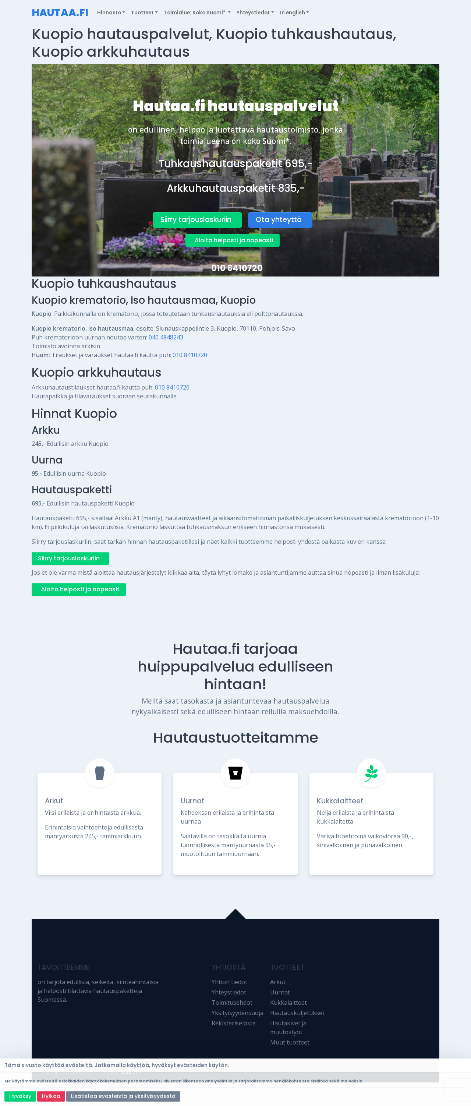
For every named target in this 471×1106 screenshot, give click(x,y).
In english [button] (292, 12)
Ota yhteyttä (279, 220)
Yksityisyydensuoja (237, 1013)
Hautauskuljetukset (297, 1013)
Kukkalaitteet (340, 801)
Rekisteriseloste (234, 1023)
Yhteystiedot (229, 992)
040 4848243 (166, 337)
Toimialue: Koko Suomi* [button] (195, 12)
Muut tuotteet (289, 1042)
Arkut (54, 801)
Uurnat (193, 801)
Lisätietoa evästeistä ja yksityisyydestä (123, 1096)
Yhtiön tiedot (229, 982)
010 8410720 (237, 268)
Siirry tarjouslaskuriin (195, 220)
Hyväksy (20, 1096)
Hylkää (51, 1096)
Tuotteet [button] (142, 12)
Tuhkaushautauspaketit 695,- (235, 163)
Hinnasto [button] (109, 12)
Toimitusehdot (232, 1002)
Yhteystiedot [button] (253, 12)
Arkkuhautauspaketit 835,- (236, 188)
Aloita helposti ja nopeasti (234, 240)
